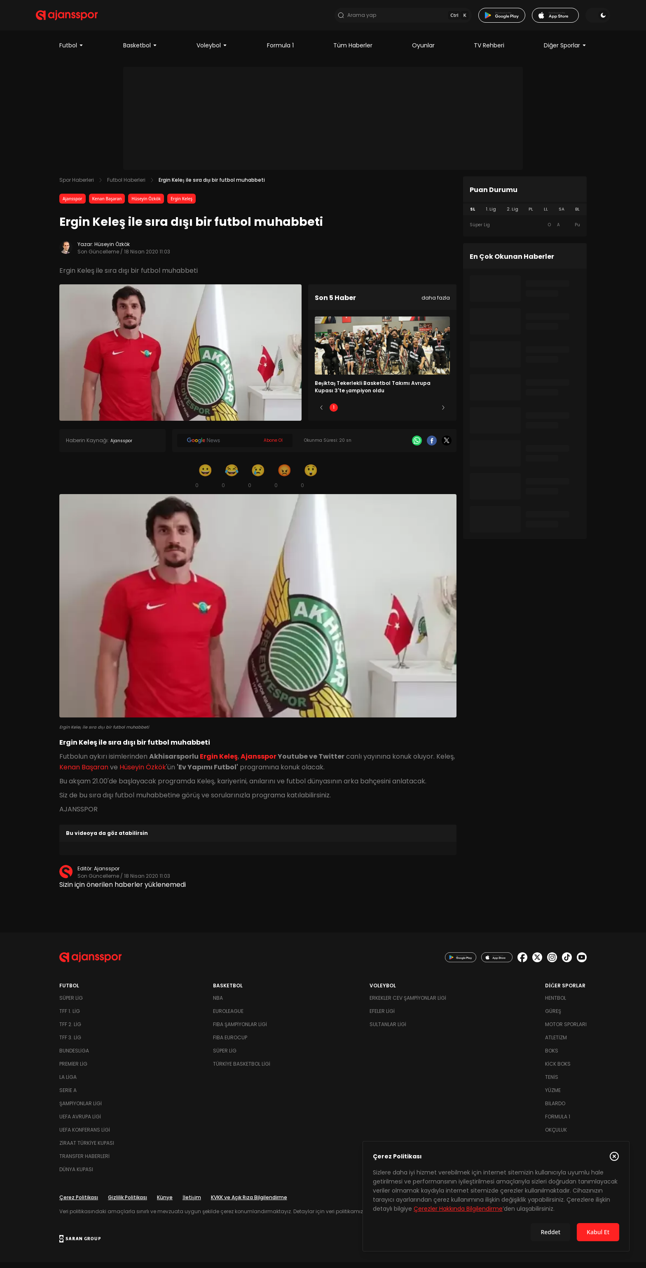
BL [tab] (577, 215)
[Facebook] (432, 446)
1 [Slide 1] (334, 413)
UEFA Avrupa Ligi (80, 1122)
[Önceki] (321, 413)
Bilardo (555, 1109)
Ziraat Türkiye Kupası (86, 1148)
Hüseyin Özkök (146, 204)
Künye (165, 1203)
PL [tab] (531, 215)
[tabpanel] (525, 231)
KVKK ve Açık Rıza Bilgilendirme (249, 1203)
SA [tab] (561, 215)
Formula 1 (280, 51)
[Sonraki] (443, 413)
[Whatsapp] (417, 446)
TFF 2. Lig (70, 1030)
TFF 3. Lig (70, 1043)
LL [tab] (546, 215)
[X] (447, 446)
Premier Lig (73, 1069)
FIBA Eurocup (230, 1043)
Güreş (553, 1016)
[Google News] (235, 446)
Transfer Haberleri (84, 1161)
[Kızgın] (284, 481)
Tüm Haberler (352, 51)
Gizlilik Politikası (127, 1203)
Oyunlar (423, 51)
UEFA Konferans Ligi (84, 1135)
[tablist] (525, 215)
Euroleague (228, 1016)
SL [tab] (472, 215)
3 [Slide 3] (382, 413)
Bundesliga (74, 1056)
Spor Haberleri (76, 185)
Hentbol (555, 1003)
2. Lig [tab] (512, 215)
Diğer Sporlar (565, 51)
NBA (218, 1003)
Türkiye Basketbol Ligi (241, 1069)
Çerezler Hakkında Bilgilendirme (458, 1209)
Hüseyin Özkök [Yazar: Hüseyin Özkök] (112, 249)
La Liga (68, 1082)
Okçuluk (556, 1135)
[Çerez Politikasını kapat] (614, 1156)
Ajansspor (72, 204)
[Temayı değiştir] (574, 18)
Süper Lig (71, 1003)
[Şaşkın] (311, 481)
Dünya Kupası (76, 1175)
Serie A (68, 1095)
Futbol (71, 51)
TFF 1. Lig (69, 1016)
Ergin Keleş (181, 204)
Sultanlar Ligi (388, 1030)
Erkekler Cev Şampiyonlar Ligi (408, 1003)
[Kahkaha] (231, 481)
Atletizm (556, 1043)
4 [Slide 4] (406, 413)
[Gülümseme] (205, 481)
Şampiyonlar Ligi (80, 1109)
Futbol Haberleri (126, 185)
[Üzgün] (258, 481)
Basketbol (140, 51)
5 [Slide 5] (431, 413)
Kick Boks (558, 1069)
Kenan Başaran (107, 204)
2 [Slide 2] (358, 413)
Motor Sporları (566, 1030)
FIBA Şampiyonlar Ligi (240, 1030)
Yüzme (553, 1095)
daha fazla (435, 303)
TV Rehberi (489, 51)
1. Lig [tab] (491, 215)
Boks (551, 1056)
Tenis (551, 1082)
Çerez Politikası (78, 1203)
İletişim (192, 1203)
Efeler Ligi (382, 1016)
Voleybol (212, 51)
